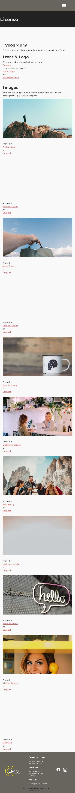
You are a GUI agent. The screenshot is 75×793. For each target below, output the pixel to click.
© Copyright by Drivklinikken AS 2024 (36, 788)
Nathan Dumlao (10, 206)
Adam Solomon (10, 623)
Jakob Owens (9, 266)
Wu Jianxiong (9, 147)
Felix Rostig (8, 504)
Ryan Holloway (10, 385)
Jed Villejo (7, 743)
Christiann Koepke (12, 445)
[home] (3, 3)
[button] (67, 5)
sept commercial (11, 564)
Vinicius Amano (10, 683)
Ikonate (7, 65)
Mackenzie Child (11, 77)
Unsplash (7, 153)
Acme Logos (9, 71)
